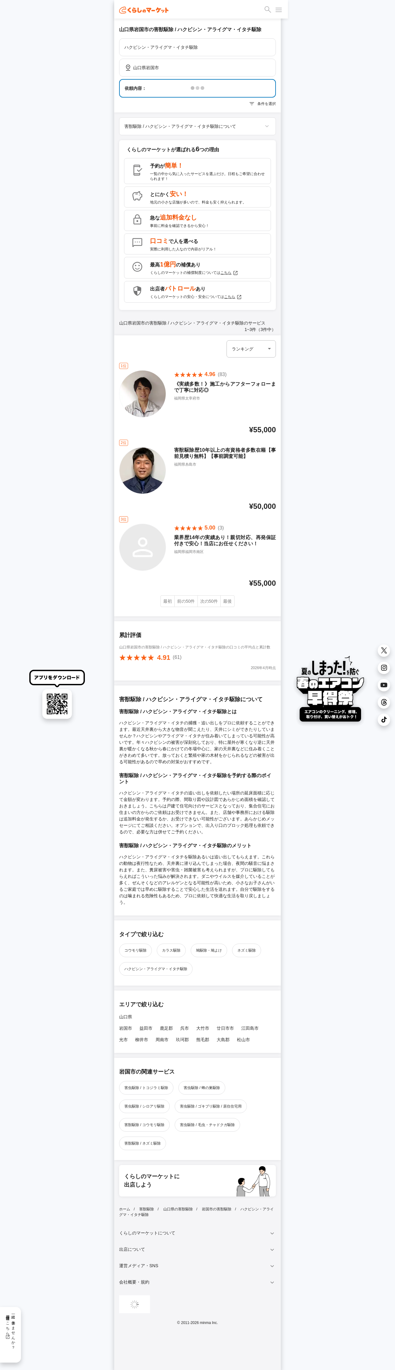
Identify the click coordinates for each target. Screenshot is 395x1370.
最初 (167, 601)
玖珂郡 (182, 1039)
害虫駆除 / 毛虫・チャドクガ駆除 (207, 1125)
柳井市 (141, 1039)
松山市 (243, 1039)
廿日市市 (225, 1028)
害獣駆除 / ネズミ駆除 (142, 1143)
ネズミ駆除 (246, 950)
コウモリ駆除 (135, 950)
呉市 (184, 1028)
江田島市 (250, 1028)
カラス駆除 (171, 950)
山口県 (125, 1016)
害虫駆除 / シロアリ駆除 (144, 1106)
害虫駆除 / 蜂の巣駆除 (202, 1088)
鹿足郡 (166, 1028)
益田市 (145, 1028)
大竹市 (202, 1028)
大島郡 (223, 1039)
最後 (227, 601)
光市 (123, 1039)
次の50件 (209, 601)
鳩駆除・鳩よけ (209, 950)
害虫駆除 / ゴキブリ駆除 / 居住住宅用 (211, 1106)
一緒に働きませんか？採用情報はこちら (10, 1330)
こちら (229, 273)
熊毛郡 (202, 1039)
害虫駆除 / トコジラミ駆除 (146, 1088)
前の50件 (186, 601)
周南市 (162, 1039)
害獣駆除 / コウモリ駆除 (144, 1125)
